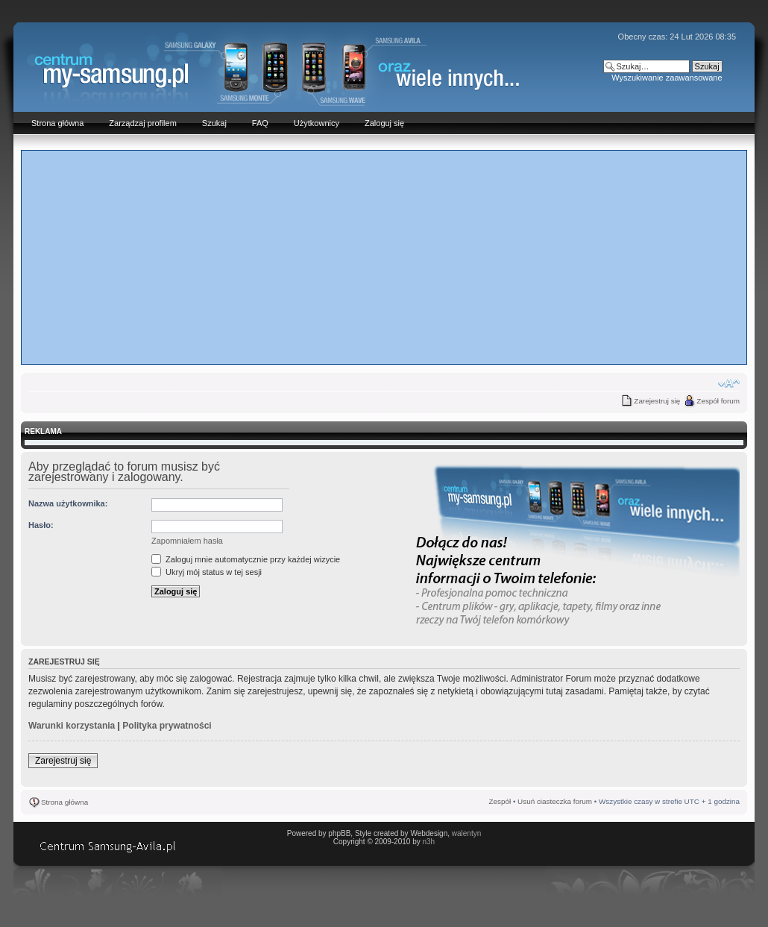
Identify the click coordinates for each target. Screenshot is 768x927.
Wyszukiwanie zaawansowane (666, 77)
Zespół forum (718, 401)
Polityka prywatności (166, 725)
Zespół (500, 801)
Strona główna (64, 802)
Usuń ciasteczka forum (554, 801)
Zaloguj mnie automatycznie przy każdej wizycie (245, 559)
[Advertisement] (384, 256)
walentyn (466, 833)
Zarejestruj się (657, 401)
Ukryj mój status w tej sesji (206, 572)
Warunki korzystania (71, 725)
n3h (428, 842)
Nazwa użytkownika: (67, 503)
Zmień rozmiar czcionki (729, 383)
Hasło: (41, 525)
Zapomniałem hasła (187, 540)
